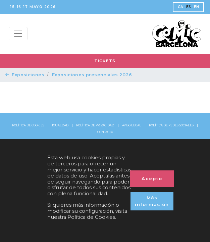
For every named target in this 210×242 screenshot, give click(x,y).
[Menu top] (18, 33)
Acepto (152, 178)
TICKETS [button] (105, 60)
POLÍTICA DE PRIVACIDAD (95, 125)
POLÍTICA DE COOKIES (28, 125)
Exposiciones (24, 74)
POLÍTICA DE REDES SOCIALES (171, 125)
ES (188, 7)
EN (196, 7)
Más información (152, 201)
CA (180, 7)
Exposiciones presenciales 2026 (92, 74)
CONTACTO (105, 132)
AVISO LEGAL (131, 125)
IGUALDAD (60, 125)
